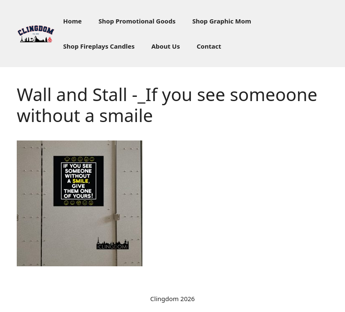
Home (72, 21)
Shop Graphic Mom (221, 21)
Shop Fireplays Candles (99, 46)
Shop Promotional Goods (136, 21)
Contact (209, 46)
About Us (165, 46)
